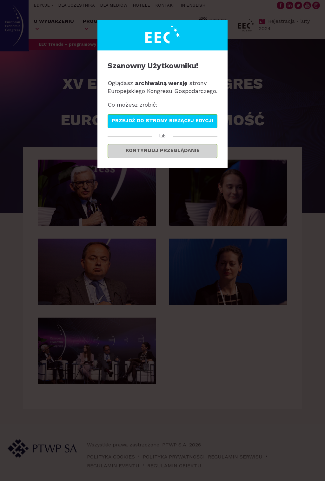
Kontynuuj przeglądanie (163, 150)
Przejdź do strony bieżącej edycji (162, 120)
